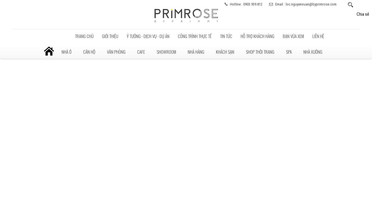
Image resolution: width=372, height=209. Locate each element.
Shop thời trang (260, 51)
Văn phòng (116, 51)
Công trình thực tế (195, 36)
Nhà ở (66, 51)
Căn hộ (89, 51)
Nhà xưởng (312, 51)
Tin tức (226, 36)
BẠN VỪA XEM (293, 36)
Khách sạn (225, 51)
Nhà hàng (196, 51)
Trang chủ (84, 36)
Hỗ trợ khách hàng (257, 36)
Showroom (166, 51)
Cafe (141, 51)
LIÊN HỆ (318, 36)
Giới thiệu (110, 36)
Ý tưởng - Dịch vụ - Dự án (148, 36)
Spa (289, 51)
